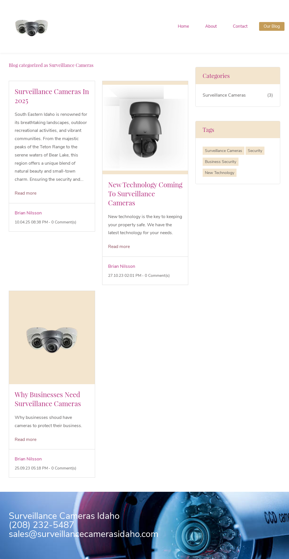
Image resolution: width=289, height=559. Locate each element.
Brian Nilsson (28, 213)
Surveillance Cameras (224, 95)
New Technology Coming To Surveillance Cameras (145, 193)
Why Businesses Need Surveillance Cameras (48, 399)
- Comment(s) (62, 222)
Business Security (220, 161)
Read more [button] (25, 193)
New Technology (219, 172)
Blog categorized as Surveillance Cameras (51, 65)
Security (255, 150)
